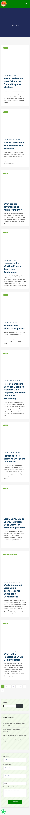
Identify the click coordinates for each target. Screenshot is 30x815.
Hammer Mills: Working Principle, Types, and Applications (14, 267)
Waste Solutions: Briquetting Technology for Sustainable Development (13, 591)
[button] (26, 3)
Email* (5, 772)
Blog (6, 47)
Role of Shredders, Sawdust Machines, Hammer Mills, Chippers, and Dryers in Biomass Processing (15, 391)
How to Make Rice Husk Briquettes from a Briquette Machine (13, 83)
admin (6, 75)
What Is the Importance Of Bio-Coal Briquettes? (14, 657)
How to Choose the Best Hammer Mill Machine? (14, 145)
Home (12, 25)
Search (5, 702)
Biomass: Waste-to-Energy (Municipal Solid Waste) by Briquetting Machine (15, 523)
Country (5, 780)
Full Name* (6, 756)
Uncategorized (12, 554)
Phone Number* (7, 764)
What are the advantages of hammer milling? (13, 207)
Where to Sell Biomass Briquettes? (15, 327)
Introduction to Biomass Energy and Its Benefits (14, 458)
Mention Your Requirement (10, 786)
